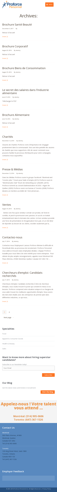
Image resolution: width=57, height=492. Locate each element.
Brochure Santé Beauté (17, 24)
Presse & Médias (12, 169)
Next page (7, 317)
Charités (7, 136)
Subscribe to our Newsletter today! (14, 364)
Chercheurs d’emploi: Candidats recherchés (22, 274)
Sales (4, 349)
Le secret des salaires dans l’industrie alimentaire (25, 91)
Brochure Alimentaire (15, 115)
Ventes (6, 204)
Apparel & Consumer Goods (12, 339)
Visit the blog (47, 392)
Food (4, 334)
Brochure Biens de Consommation (24, 68)
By (16, 28)
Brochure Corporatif (15, 46)
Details (4, 36)
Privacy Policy (46, 489)
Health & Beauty (8, 344)
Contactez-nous (12, 237)
